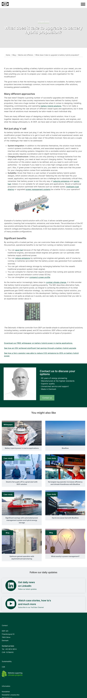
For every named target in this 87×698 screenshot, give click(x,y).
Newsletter (6, 692)
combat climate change (56, 282)
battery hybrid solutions (51, 106)
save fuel (19, 250)
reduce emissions (22, 258)
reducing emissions (61, 181)
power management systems (38, 189)
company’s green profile (39, 277)
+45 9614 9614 (11, 649)
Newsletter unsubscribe (10, 695)
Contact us (47, 398)
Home (8, 55)
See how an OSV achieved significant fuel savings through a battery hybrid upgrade (40, 348)
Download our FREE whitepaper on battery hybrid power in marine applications (38, 343)
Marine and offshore (25, 55)
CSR (3, 667)
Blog (14, 55)
